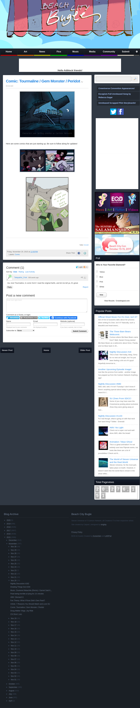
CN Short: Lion (16, 614)
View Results (109, 301)
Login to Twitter (43, 317)
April (10, 701)
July (10, 694)
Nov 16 (13, 629)
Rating (21, 272)
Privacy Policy (76, 532)
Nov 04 (13, 669)
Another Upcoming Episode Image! (115, 369)
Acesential (97, 536)
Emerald (86, 245)
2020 (8, 520)
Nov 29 (13, 550)
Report (85, 287)
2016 (8, 534)
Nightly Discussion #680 (109, 384)
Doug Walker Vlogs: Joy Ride (21, 611)
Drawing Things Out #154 (20, 587)
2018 (8, 527)
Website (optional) (67, 321)
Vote (101, 295)
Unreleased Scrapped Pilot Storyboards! (117, 103)
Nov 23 (13, 570)
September (13, 687)
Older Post (85, 350)
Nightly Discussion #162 (19, 584)
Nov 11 (13, 646)
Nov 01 (13, 680)
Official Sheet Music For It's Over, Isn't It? (117, 317)
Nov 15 (13, 632)
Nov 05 (13, 666)
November (13, 544)
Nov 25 (13, 564)
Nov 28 (13, 553)
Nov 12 (13, 642)
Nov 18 (13, 622)
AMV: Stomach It (17, 597)
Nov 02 (13, 676)
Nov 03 (13, 673)
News (42, 51)
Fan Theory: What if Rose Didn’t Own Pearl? (27, 600)
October (12, 684)
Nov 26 (13, 560)
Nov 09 (13, 652)
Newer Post (7, 350)
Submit (125, 51)
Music (75, 51)
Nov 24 (13, 567)
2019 (8, 524)
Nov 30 (13, 547)
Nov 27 (13, 557)
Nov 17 (13, 625)
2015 (8, 537)
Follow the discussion (85, 267)
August (11, 691)
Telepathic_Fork (20, 277)
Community (109, 51)
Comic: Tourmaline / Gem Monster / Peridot (43, 81)
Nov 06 (13, 663)
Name (8, 321)
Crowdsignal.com (123, 301)
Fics (59, 51)
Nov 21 (13, 577)
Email (35, 321)
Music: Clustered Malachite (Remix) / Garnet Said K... (31, 590)
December (13, 540)
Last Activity (30, 272)
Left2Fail (108, 536)
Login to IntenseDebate (12, 317)
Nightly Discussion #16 (120, 352)
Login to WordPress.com (29, 317)
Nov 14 (13, 635)
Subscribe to (20, 330)
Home (9, 51)
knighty (103, 525)
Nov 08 (13, 656)
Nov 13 (13, 639)
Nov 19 (13, 618)
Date (15, 272)
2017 (8, 530)
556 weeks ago (33, 277)
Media (92, 51)
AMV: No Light (116, 427)
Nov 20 (13, 581)
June (11, 697)
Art (25, 51)
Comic (17, 254)
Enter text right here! (46, 305)
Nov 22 (13, 574)
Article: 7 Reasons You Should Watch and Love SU (30, 604)
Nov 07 (13, 659)
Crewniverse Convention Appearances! (117, 88)
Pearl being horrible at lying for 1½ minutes (27, 594)
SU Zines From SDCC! (120, 398)
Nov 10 (13, 649)
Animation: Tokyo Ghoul (121, 442)
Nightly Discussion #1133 (110, 416)
